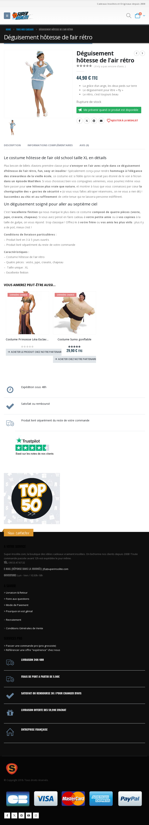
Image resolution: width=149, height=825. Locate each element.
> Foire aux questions (16, 599)
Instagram (36, 815)
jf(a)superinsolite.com (55, 569)
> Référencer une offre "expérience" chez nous (32, 650)
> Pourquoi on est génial (18, 611)
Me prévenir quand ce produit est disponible (110, 110)
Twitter (87, 121)
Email (101, 121)
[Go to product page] (27, 312)
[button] (7, 15)
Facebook (79, 121)
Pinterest (94, 121)
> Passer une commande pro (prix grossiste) (30, 645)
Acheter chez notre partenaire (77, 359)
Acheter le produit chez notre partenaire (36, 352)
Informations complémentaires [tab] (50, 145)
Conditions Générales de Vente (24, 628)
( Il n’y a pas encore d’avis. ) (110, 66)
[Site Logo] (22, 16)
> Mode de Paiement (16, 605)
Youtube (29, 815)
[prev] (136, 53)
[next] (142, 53)
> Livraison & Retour (16, 592)
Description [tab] (12, 145)
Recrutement (13, 619)
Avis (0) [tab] (84, 145)
